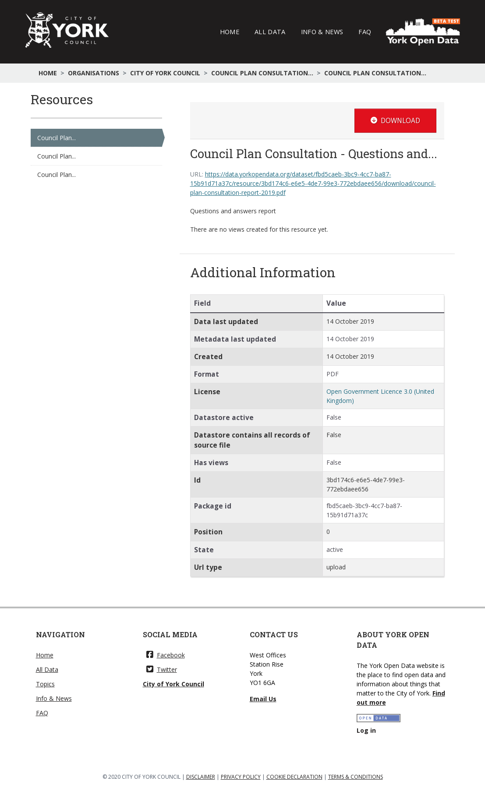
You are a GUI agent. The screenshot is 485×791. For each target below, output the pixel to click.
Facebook (165, 655)
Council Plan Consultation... (262, 73)
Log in (366, 730)
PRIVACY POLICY (241, 776)
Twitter (161, 669)
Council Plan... (56, 138)
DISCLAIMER (200, 776)
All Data (270, 31)
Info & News (322, 31)
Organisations (93, 73)
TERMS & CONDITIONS (355, 776)
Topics (45, 684)
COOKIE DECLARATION (294, 776)
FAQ (364, 31)
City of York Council (165, 73)
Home (229, 31)
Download (395, 120)
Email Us (263, 699)
